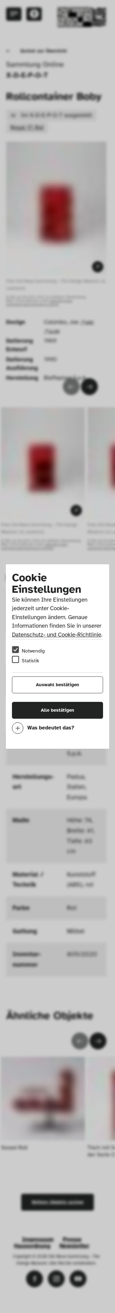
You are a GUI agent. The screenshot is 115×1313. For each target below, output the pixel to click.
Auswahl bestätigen (57, 684)
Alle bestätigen (57, 710)
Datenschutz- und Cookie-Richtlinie (56, 634)
